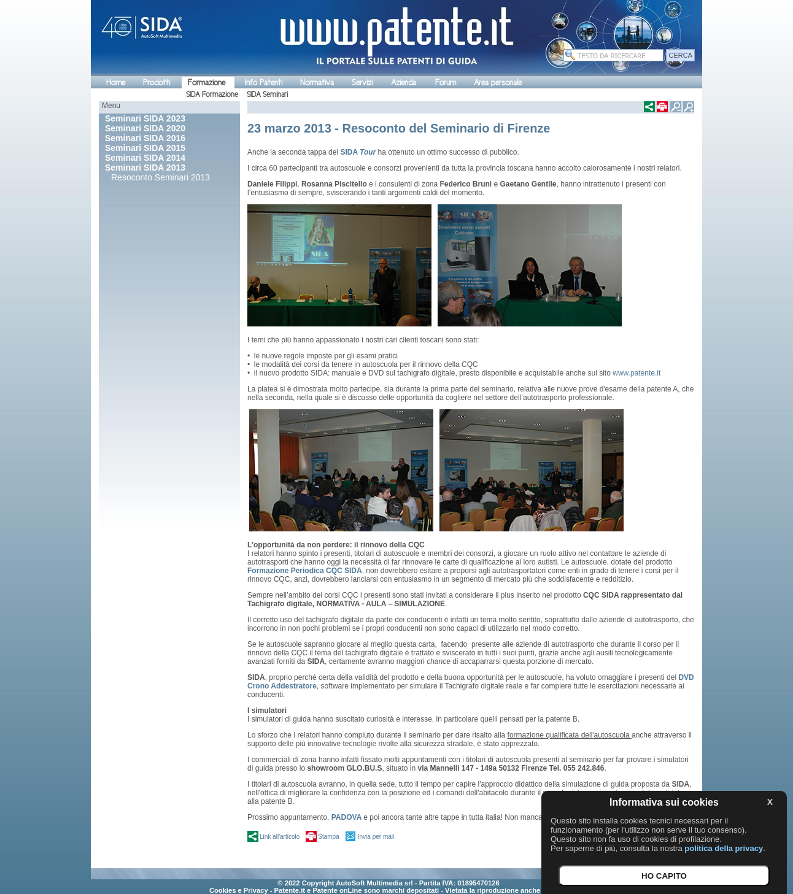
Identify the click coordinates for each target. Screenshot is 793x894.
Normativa (317, 82)
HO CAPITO (664, 876)
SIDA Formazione (212, 94)
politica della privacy (723, 848)
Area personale (498, 82)
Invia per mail (376, 836)
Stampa (328, 836)
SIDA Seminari (267, 94)
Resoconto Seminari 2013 (160, 177)
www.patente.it (636, 373)
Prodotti (156, 82)
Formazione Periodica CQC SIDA (304, 570)
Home (115, 82)
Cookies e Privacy (238, 890)
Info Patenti (263, 82)
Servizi (362, 82)
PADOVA (346, 817)
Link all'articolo (280, 836)
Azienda (403, 82)
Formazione (206, 82)
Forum (445, 82)
